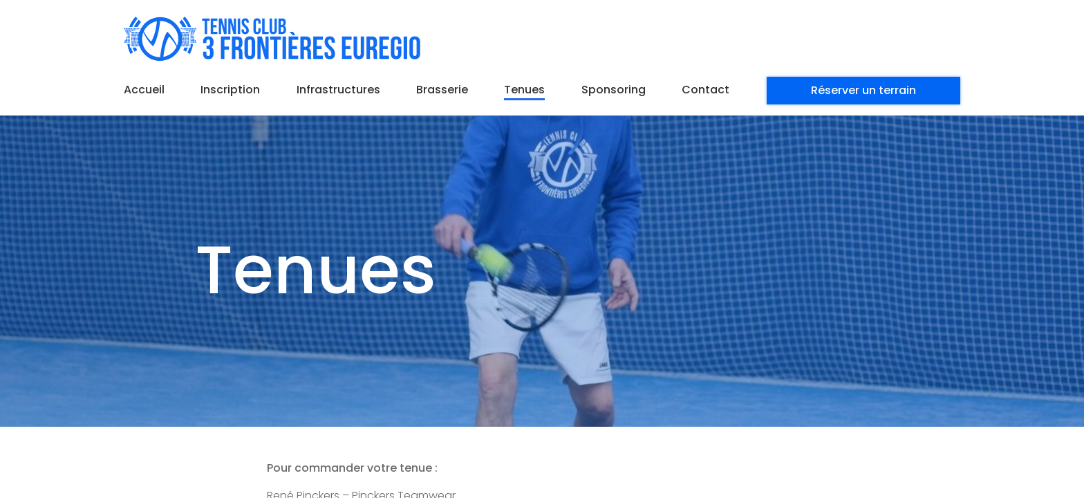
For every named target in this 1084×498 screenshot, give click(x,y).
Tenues (524, 90)
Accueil (144, 90)
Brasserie (442, 90)
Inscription (230, 90)
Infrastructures (338, 90)
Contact (705, 90)
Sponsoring (613, 90)
